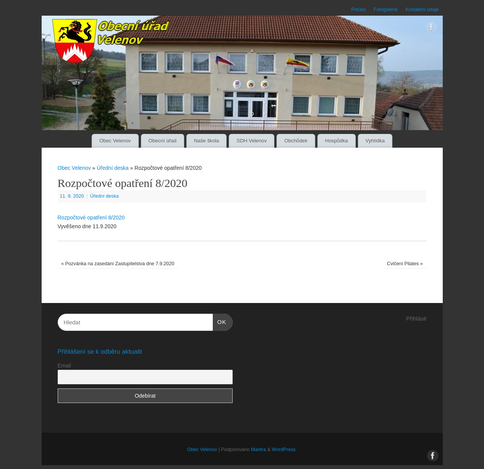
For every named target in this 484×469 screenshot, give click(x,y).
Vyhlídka (375, 140)
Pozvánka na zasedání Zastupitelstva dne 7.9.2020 (117, 263)
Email (64, 366)
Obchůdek (296, 140)
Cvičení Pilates (405, 263)
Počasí (358, 9)
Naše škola (206, 140)
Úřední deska (112, 168)
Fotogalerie (386, 9)
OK (220, 321)
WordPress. (284, 449)
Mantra (258, 449)
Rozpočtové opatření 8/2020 (91, 217)
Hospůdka (336, 140)
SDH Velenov (251, 140)
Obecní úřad (162, 140)
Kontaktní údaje (422, 9)
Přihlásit (416, 318)
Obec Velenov (115, 140)
